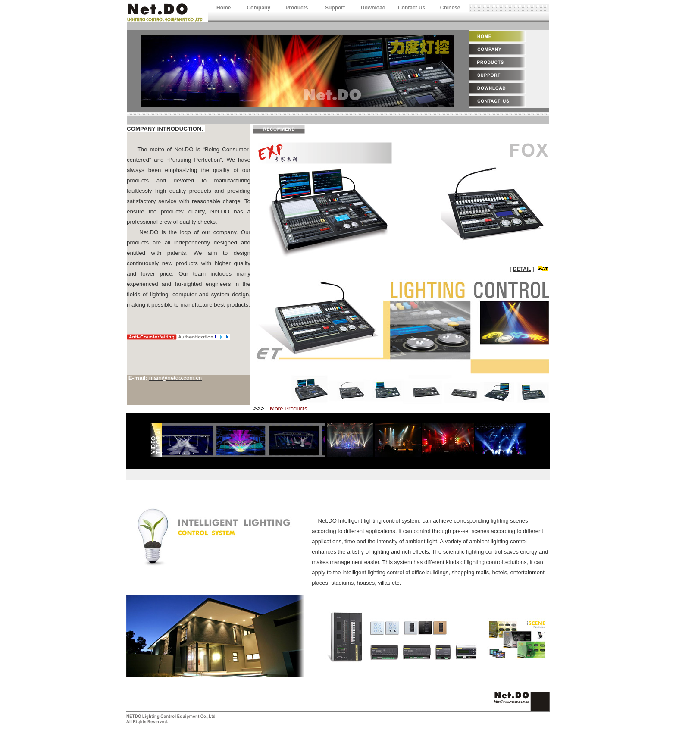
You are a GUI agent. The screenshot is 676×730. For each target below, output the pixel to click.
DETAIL (522, 269)
